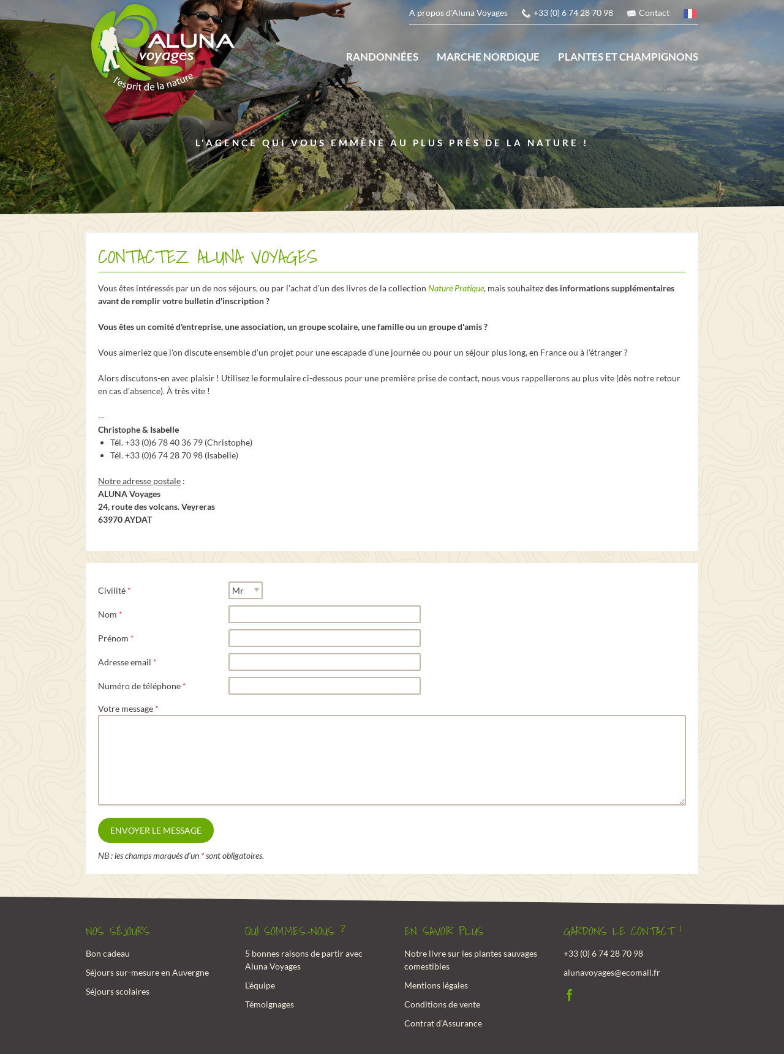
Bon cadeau (108, 953)
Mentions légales (436, 985)
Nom (107, 614)
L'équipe (260, 985)
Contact (654, 12)
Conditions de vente (442, 1004)
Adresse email (124, 662)
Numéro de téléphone (139, 686)
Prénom (113, 638)
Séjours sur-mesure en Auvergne (147, 972)
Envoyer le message (156, 830)
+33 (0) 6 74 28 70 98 (573, 12)
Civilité (112, 590)
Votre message (125, 708)
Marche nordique (488, 56)
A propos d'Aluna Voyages (458, 12)
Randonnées (382, 56)
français (691, 15)
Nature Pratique (456, 288)
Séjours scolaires (117, 991)
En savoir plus (444, 931)
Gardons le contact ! (623, 931)
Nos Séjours (118, 931)
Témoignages (269, 1004)
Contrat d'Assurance (443, 1023)
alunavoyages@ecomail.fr (612, 972)
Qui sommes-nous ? (295, 931)
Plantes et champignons (628, 56)
